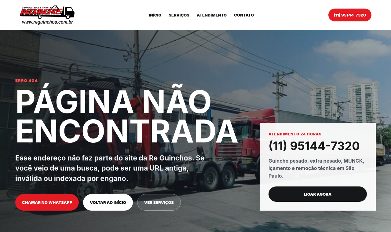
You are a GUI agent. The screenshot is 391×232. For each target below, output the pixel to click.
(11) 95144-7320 (350, 15)
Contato (244, 15)
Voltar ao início (108, 202)
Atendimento (212, 15)
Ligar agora (318, 194)
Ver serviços (159, 202)
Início (155, 15)
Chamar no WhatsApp (47, 202)
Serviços (179, 15)
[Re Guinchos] (47, 15)
